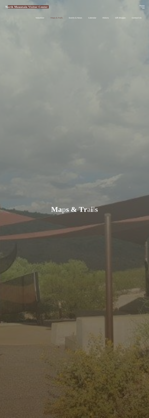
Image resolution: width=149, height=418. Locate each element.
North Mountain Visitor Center (26, 6)
